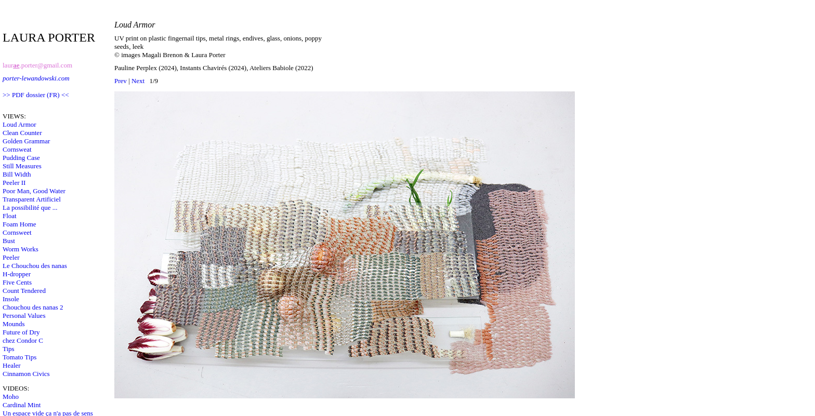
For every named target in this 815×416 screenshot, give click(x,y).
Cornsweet (17, 232)
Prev (120, 81)
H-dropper (17, 274)
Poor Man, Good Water (34, 191)
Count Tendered (24, 290)
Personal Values (24, 315)
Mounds (14, 324)
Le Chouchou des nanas (35, 266)
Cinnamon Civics (26, 374)
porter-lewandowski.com (36, 78)
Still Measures (22, 166)
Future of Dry (21, 332)
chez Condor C (23, 340)
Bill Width (17, 174)
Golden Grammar (26, 141)
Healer (12, 365)
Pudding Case (21, 158)
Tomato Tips (19, 357)
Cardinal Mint (22, 405)
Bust (9, 241)
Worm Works (20, 249)
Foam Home (19, 224)
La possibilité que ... (30, 207)
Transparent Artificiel (32, 199)
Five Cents (17, 282)
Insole (11, 299)
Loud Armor (19, 124)
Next (138, 81)
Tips (9, 349)
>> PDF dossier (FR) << (36, 95)
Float (10, 216)
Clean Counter (22, 133)
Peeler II (14, 182)
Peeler (11, 257)
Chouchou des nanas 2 (33, 307)
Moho (11, 396)
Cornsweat (17, 149)
